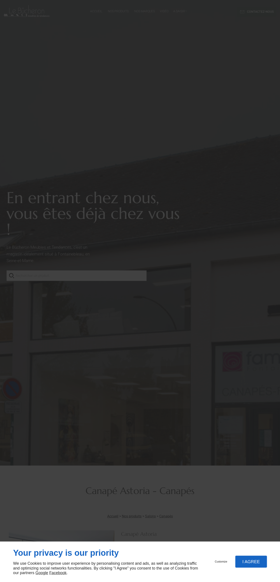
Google (41, 573)
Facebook (57, 573)
